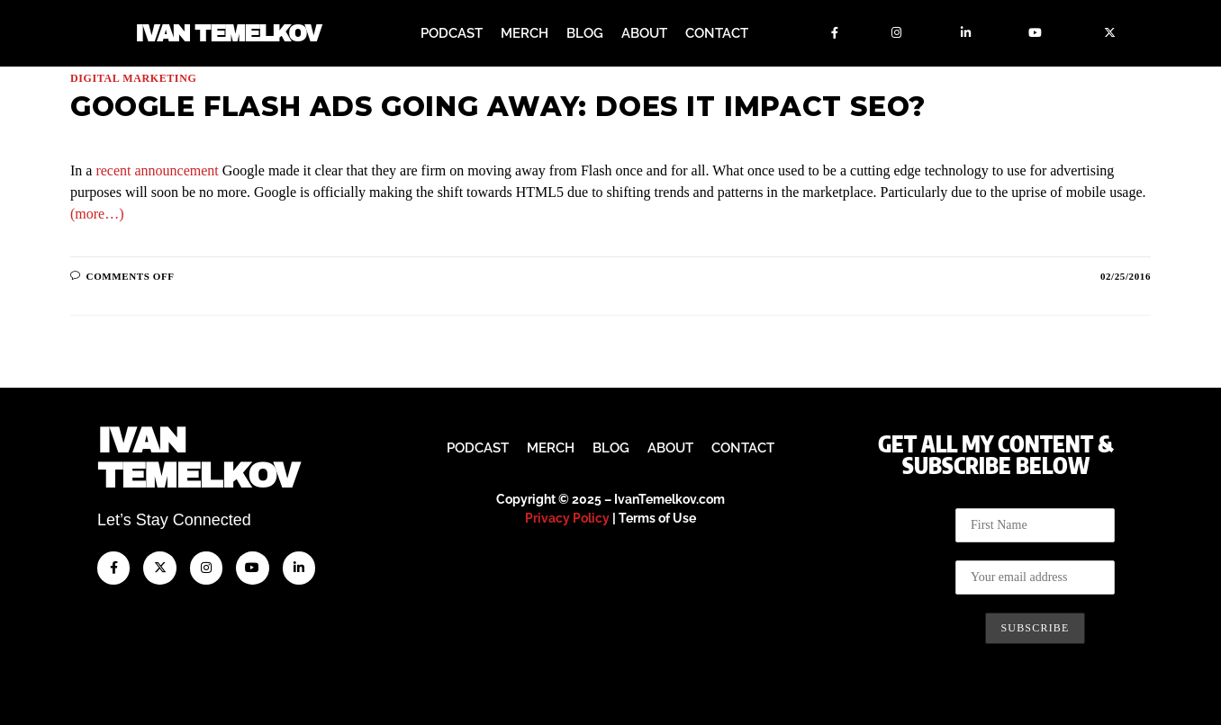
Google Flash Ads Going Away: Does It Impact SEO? (498, 106)
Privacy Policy (567, 518)
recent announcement (156, 170)
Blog (584, 33)
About (644, 33)
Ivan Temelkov (227, 34)
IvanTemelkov (197, 458)
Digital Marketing (133, 78)
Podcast (452, 33)
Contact (716, 33)
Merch (524, 33)
